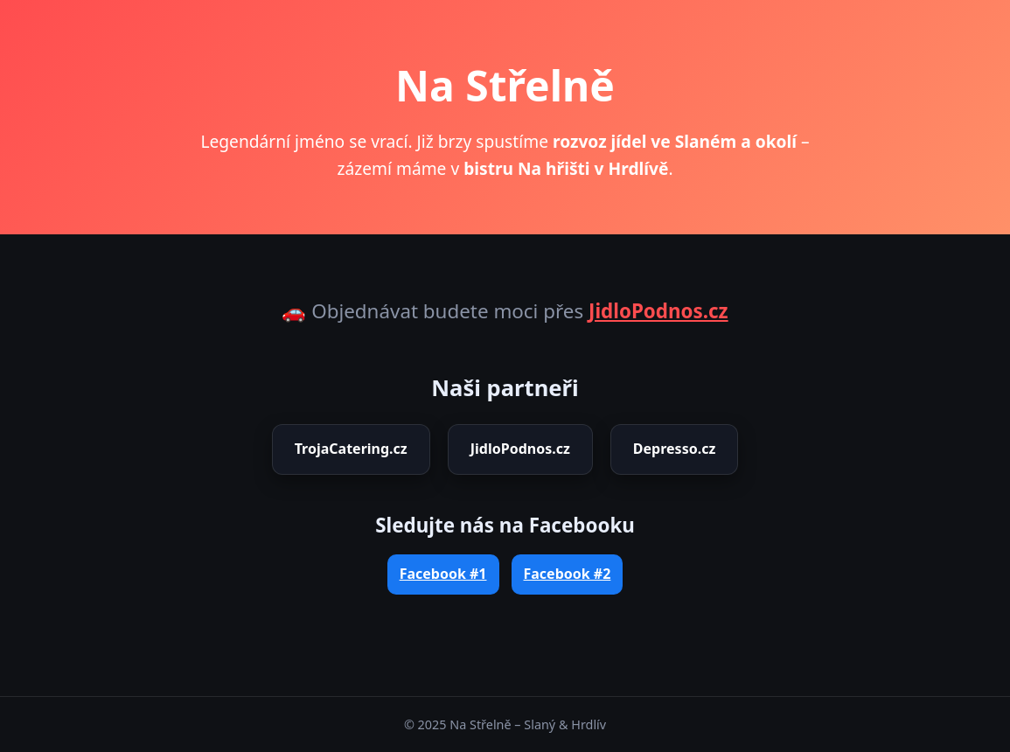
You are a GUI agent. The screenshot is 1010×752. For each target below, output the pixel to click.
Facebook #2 (567, 573)
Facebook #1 (443, 573)
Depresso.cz (674, 448)
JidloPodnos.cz (658, 310)
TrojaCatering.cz (351, 448)
